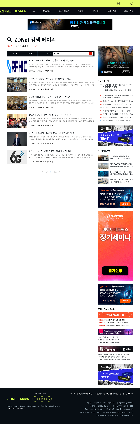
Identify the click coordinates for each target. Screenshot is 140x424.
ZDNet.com (19, 408)
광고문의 (80, 394)
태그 (13, 53)
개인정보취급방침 (108, 394)
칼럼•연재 (111, 11)
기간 (28, 53)
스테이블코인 (64, 11)
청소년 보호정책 (128, 394)
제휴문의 (98, 394)
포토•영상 (128, 11)
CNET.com (10, 408)
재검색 (49, 53)
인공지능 (80, 11)
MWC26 (47, 11)
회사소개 (72, 394)
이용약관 (118, 394)
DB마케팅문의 (88, 394)
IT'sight (96, 11)
